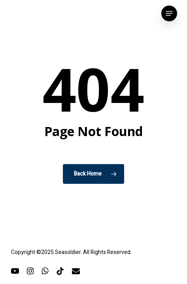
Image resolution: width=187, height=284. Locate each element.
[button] (169, 13)
